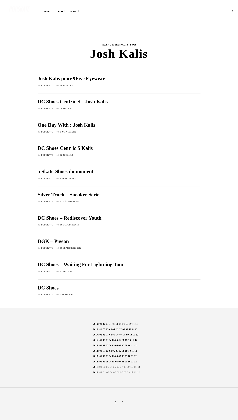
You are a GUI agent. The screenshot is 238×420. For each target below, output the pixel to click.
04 (110, 329)
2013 (95, 356)
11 (133, 324)
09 (127, 329)
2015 (95, 345)
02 (104, 324)
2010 (95, 372)
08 (123, 329)
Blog (60, 11)
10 (130, 324)
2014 (95, 351)
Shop (73, 11)
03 (107, 324)
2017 (95, 334)
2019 (95, 324)
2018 (95, 329)
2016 (95, 340)
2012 (95, 361)
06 (117, 324)
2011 (95, 367)
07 (120, 324)
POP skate (47, 85)
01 (100, 324)
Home (47, 11)
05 (113, 329)
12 (136, 329)
